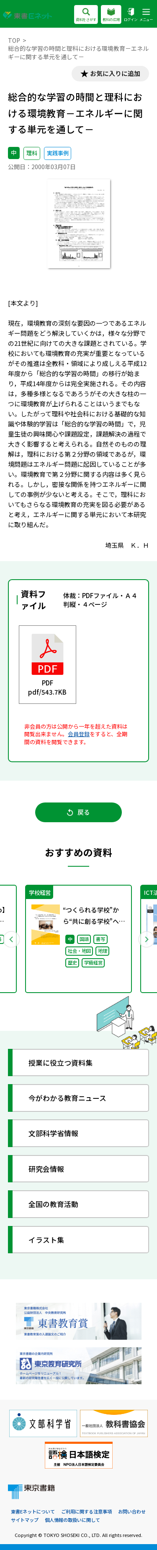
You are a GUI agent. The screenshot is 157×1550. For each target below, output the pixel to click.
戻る (78, 812)
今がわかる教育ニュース (67, 1098)
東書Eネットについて (33, 1511)
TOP (14, 40)
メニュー (146, 15)
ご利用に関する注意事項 (86, 1511)
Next (146, 939)
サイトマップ (25, 1519)
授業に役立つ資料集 (60, 1062)
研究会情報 (46, 1168)
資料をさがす (86, 15)
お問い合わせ (132, 1511)
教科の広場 (111, 15)
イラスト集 (46, 1239)
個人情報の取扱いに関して (72, 1519)
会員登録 (79, 734)
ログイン (130, 15)
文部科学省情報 (53, 1133)
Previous (11, 939)
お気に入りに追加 (115, 73)
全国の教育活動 (53, 1204)
